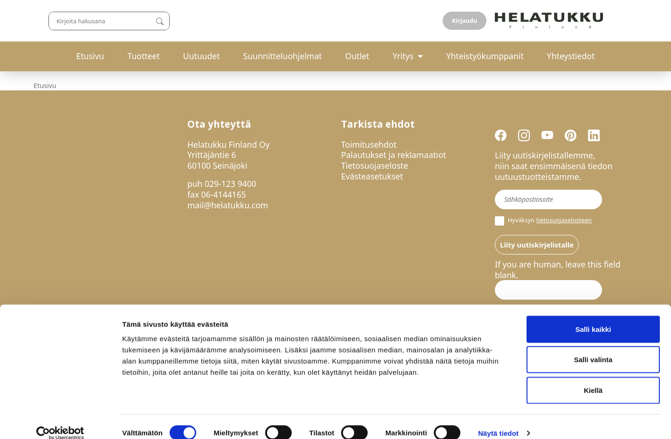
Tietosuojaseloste (374, 165)
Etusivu (90, 56)
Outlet (357, 56)
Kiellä (593, 378)
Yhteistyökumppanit (484, 56)
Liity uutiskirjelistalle (537, 244)
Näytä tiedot (498, 421)
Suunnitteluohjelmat (282, 56)
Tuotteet (143, 56)
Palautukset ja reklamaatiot (393, 154)
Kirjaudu (615, 20)
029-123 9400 (230, 183)
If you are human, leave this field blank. (558, 270)
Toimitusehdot (369, 144)
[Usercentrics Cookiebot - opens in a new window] (60, 421)
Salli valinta (593, 347)
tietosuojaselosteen (564, 220)
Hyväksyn (543, 221)
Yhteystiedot (571, 56)
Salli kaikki (593, 317)
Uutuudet (201, 56)
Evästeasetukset (372, 176)
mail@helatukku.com (227, 205)
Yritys (402, 56)
